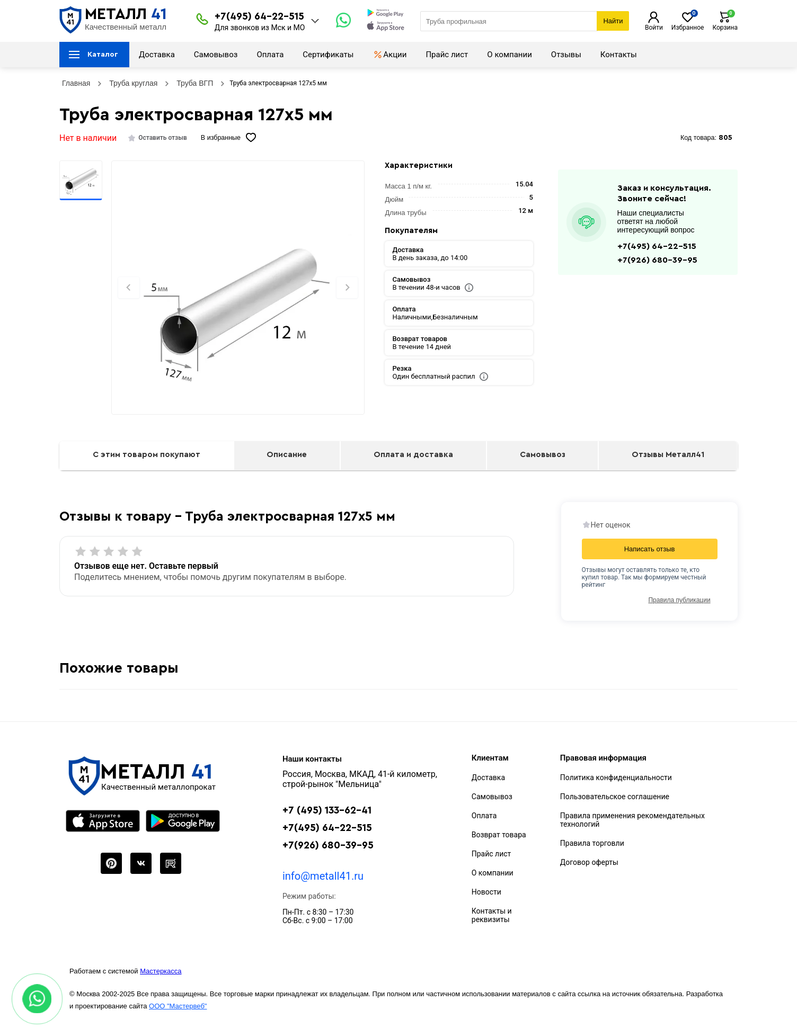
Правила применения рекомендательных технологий (632, 819)
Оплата (270, 54)
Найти (613, 21)
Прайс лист (447, 54)
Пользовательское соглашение (614, 796)
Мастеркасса (160, 971)
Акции (389, 54)
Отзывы (566, 54)
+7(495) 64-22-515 (259, 17)
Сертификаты (328, 54)
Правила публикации (679, 600)
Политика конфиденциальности (616, 777)
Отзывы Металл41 (668, 455)
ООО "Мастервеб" (178, 1006)
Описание (287, 455)
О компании (509, 54)
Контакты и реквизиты (492, 915)
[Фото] (237, 305)
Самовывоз (216, 54)
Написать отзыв (649, 549)
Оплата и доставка (413, 455)
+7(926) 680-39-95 (657, 260)
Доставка (157, 54)
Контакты (618, 54)
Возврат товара (499, 834)
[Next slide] (347, 287)
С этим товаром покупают (146, 455)
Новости (486, 892)
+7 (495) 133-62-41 (326, 811)
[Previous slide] (128, 287)
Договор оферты (589, 862)
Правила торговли (592, 843)
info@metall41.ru (323, 876)
